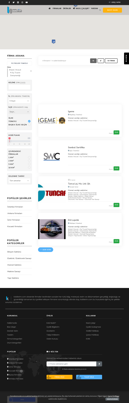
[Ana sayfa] (43, 10)
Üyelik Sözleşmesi (93, 327)
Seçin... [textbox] (12, 112)
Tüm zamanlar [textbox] (15, 180)
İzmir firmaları (13, 220)
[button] (54, 41)
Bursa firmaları (14, 375)
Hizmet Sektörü (14, 265)
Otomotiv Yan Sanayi (92, 200)
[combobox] (19, 100)
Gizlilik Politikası (92, 331)
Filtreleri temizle (19, 63)
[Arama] (100, 10)
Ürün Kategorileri (14, 343)
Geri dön (45, 250)
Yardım (93, 10)
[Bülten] (99, 363)
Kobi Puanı (14, 135)
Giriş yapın (114, 2)
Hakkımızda (12, 323)
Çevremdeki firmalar (15, 152)
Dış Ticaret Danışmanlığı (88, 121)
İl (19, 96)
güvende (83, 369)
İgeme (71, 111)
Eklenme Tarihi (16, 176)
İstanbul (79, 115)
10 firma (111, 61)
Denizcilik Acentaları (89, 233)
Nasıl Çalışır (90, 323)
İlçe (18, 107)
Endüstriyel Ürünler (74, 198)
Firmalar (52, 10)
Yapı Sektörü (13, 278)
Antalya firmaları (15, 379)
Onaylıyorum (112, 399)
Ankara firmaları (14, 213)
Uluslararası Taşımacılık (88, 195)
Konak (71, 187)
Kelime (17, 82)
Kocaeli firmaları (14, 226)
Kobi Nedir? (51, 323)
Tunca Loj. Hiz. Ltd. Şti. (79, 183)
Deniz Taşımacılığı (89, 236)
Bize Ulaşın (11, 327)
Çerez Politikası (92, 335)
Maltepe (72, 224)
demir (22, 83)
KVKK (88, 339)
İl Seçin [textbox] (12, 101)
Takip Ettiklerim (53, 335)
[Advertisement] (80, 84)
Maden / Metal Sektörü (75, 196)
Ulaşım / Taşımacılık (75, 236)
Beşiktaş (72, 115)
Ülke (11, 118)
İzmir (76, 187)
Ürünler (63, 10)
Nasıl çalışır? (79, 10)
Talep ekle (85, 377)
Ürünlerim (51, 331)
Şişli (70, 151)
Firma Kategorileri (14, 339)
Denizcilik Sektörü (74, 233)
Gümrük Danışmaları (87, 234)
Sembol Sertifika (76, 147)
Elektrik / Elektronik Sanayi (19, 258)
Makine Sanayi (13, 271)
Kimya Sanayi (87, 198)
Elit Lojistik (73, 220)
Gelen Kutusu (52, 339)
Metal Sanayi (89, 196)
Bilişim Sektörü (14, 251)
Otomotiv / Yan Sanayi (75, 200)
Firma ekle (55, 377)
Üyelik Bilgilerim (53, 327)
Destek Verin (12, 331)
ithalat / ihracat (73, 121)
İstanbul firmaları (15, 206)
